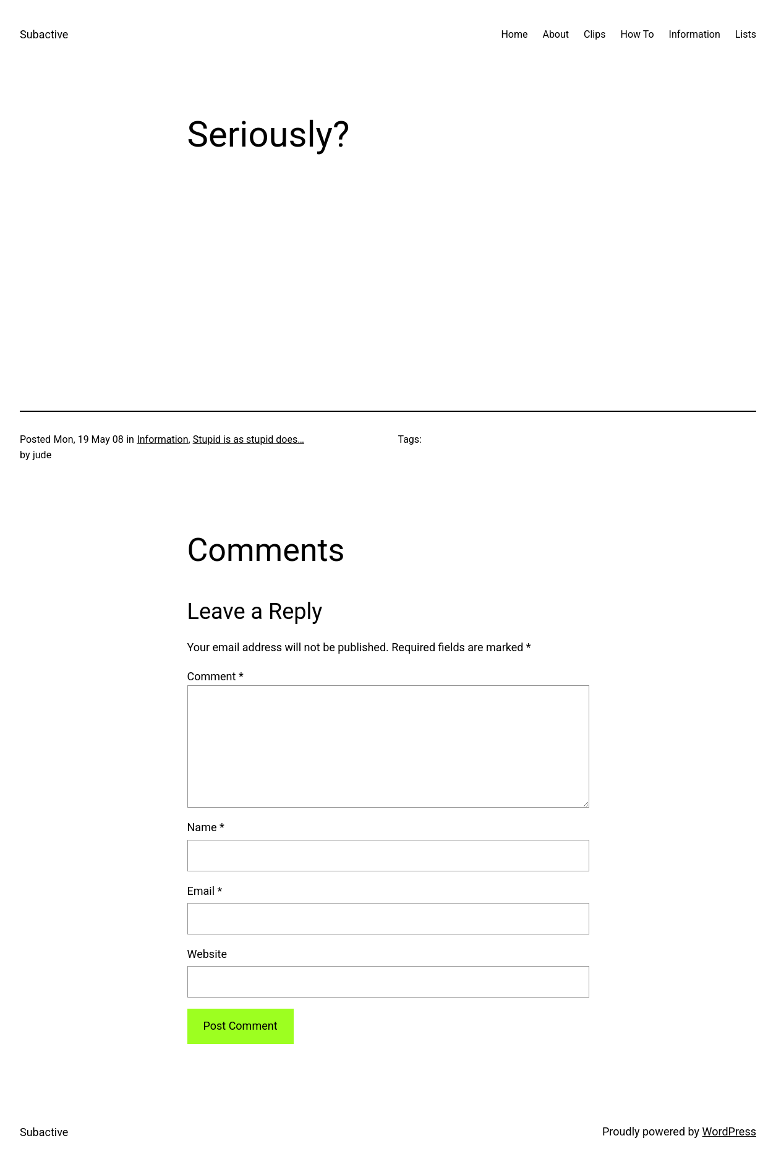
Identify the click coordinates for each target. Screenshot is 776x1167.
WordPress (729, 1131)
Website (207, 953)
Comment (215, 676)
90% (285, 278)
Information (162, 439)
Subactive (44, 34)
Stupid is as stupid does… (248, 439)
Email (205, 890)
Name (205, 827)
